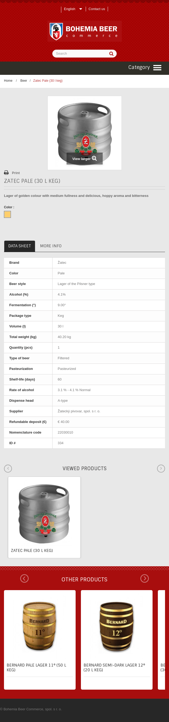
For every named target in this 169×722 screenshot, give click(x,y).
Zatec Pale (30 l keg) (32, 550)
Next (144, 578)
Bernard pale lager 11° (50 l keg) (36, 668)
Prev (24, 578)
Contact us (97, 9)
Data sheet (19, 246)
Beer (23, 81)
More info (51, 246)
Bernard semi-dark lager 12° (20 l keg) (114, 668)
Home (8, 81)
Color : (9, 207)
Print (16, 173)
